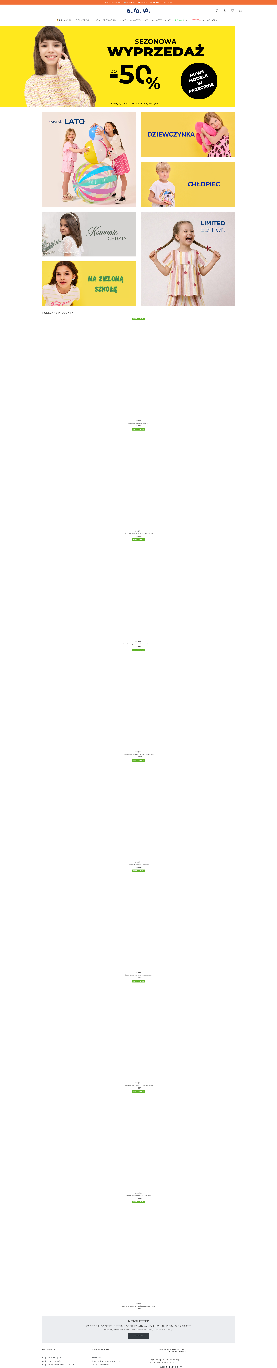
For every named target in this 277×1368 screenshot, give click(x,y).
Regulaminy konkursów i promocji (58, 1365)
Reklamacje (96, 1358)
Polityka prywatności (52, 1361)
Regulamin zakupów (51, 1358)
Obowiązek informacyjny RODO (105, 1361)
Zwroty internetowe (100, 1365)
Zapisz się (138, 1336)
